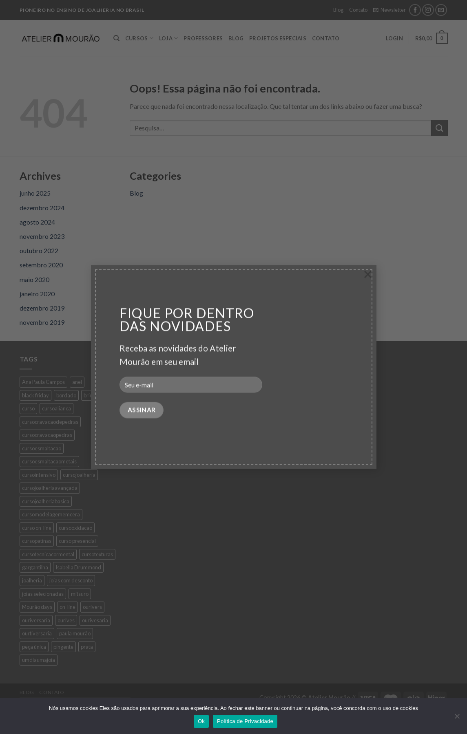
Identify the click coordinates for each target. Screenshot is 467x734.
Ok (201, 721)
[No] (457, 718)
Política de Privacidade (245, 721)
